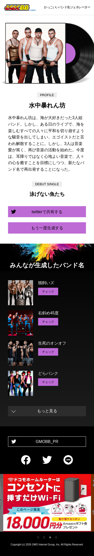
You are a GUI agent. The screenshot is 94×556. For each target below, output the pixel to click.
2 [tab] (44, 537)
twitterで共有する (47, 212)
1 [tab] (38, 537)
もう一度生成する (47, 228)
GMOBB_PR (47, 441)
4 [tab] (56, 537)
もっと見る (47, 411)
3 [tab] (50, 537)
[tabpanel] (47, 504)
